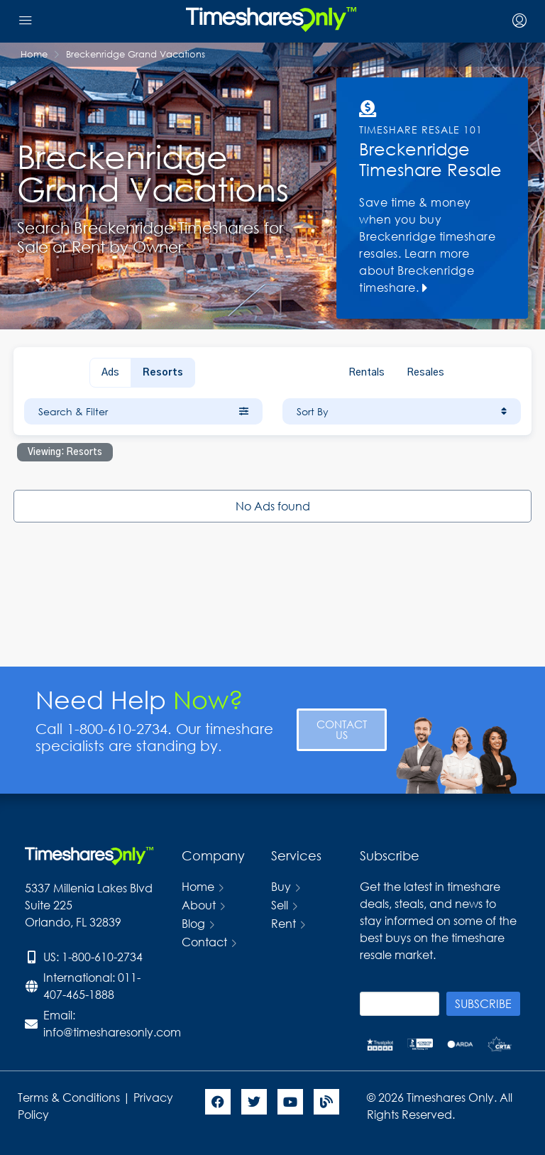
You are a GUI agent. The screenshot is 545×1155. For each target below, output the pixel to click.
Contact (204, 941)
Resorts (163, 373)
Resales (425, 373)
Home (198, 886)
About (199, 904)
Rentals (366, 373)
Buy (281, 886)
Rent (283, 923)
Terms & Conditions (69, 1097)
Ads (110, 373)
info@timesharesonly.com (112, 1031)
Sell (279, 904)
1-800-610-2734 (102, 956)
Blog (193, 923)
